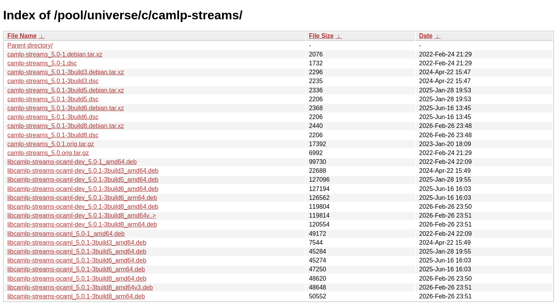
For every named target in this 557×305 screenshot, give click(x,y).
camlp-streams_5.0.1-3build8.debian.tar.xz (65, 126)
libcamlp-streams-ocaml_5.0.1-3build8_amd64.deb (76, 278)
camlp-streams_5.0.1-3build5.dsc (53, 99)
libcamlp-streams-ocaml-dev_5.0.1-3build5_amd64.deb (82, 179)
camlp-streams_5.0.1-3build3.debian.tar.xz (65, 72)
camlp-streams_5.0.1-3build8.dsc (53, 135)
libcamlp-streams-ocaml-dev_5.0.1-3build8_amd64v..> (81, 215)
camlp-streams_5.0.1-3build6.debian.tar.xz (65, 108)
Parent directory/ (30, 45)
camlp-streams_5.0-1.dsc (42, 63)
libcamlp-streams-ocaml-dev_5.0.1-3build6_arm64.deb (82, 197)
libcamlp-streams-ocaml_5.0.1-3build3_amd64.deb (76, 242)
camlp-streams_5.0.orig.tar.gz (48, 153)
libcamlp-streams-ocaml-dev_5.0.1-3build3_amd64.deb (82, 170)
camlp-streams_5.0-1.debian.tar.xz (54, 54)
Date (425, 35)
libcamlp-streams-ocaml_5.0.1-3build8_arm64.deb (76, 296)
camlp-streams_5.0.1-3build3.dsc (53, 81)
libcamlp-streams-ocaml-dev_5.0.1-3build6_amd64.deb (82, 189)
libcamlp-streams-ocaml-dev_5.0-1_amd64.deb (72, 161)
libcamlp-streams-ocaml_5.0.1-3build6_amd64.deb (76, 260)
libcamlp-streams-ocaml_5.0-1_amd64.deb (66, 233)
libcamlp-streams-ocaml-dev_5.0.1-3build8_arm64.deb (82, 224)
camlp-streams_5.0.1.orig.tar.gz (50, 144)
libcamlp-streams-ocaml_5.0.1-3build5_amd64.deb (76, 251)
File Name (22, 35)
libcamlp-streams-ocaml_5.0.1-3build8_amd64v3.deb (80, 287)
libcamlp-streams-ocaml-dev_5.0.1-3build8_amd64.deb (82, 206)
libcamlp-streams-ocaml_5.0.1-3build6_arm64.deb (76, 269)
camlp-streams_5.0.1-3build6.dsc (53, 117)
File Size (321, 35)
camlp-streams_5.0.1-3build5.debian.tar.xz (65, 90)
